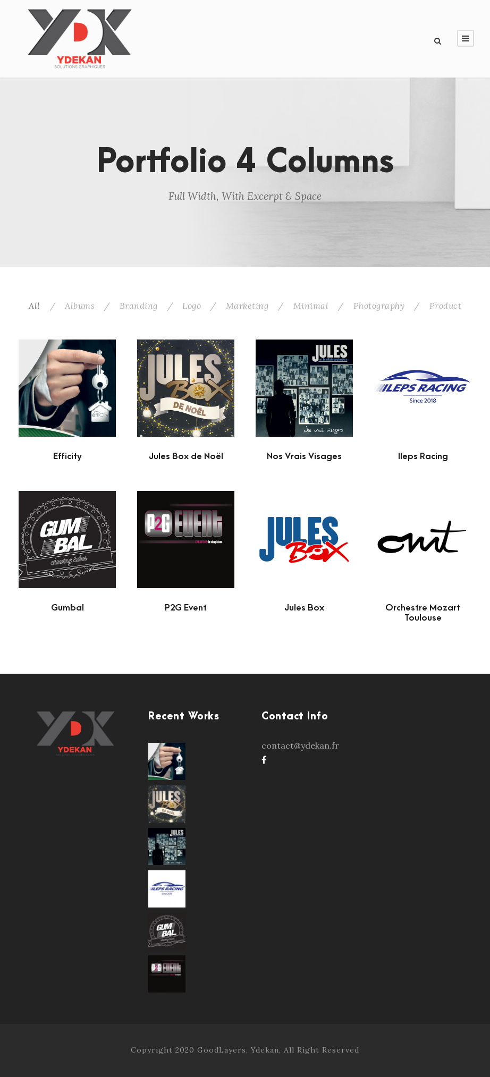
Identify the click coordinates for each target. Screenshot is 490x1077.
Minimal (311, 305)
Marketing (247, 305)
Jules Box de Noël (186, 456)
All (34, 305)
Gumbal (67, 608)
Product (445, 305)
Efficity (67, 456)
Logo (191, 305)
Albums (80, 305)
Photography (379, 305)
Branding (139, 305)
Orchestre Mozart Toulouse (422, 613)
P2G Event (186, 608)
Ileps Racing (423, 456)
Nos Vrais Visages (304, 456)
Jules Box (304, 608)
